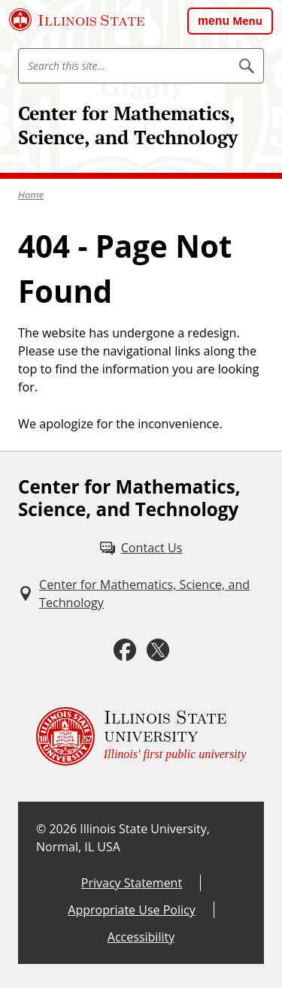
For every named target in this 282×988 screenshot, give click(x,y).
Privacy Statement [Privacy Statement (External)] (131, 883)
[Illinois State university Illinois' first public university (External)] (141, 736)
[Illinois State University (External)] (77, 19)
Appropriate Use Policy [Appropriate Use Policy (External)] (131, 910)
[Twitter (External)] (157, 650)
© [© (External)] (41, 828)
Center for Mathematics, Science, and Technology (128, 125)
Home (31, 194)
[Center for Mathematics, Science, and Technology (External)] (141, 594)
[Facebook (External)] (124, 650)
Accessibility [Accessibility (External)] (141, 937)
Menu (247, 21)
